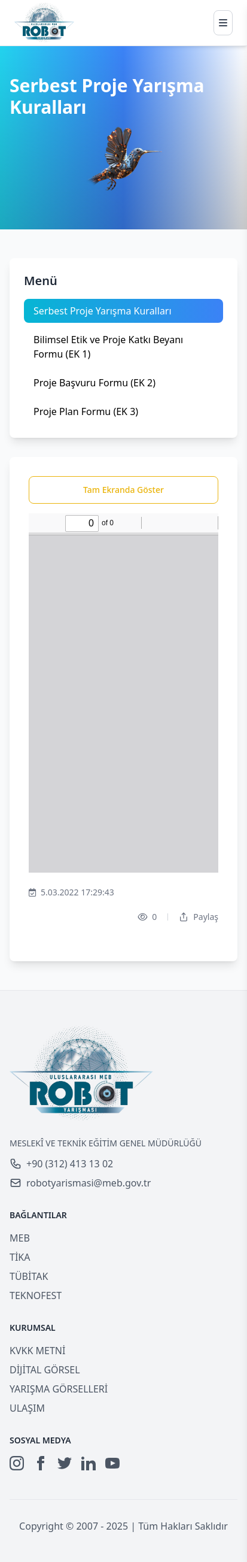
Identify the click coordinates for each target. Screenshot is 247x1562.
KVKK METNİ (37, 1350)
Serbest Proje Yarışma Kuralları (102, 310)
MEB (20, 1238)
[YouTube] (112, 1463)
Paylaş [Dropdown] (198, 916)
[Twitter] (64, 1463)
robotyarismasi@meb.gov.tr (80, 1182)
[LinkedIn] (88, 1463)
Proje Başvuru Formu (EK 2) (94, 382)
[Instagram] (17, 1463)
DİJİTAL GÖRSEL (45, 1369)
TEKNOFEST (36, 1295)
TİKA (20, 1257)
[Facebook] (40, 1463)
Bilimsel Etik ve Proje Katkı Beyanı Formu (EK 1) (108, 347)
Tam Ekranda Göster (123, 489)
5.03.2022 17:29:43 (71, 892)
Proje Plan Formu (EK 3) (85, 411)
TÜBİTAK (29, 1276)
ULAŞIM (27, 1408)
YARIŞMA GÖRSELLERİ (59, 1388)
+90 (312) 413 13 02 (61, 1163)
